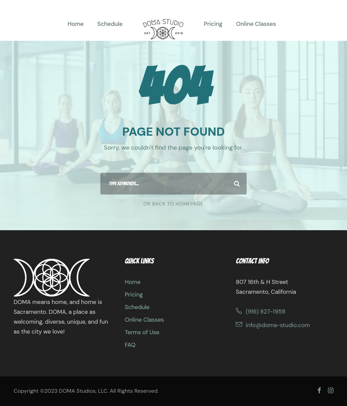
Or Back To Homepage (174, 204)
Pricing (213, 24)
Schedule (109, 24)
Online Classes (256, 24)
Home (76, 24)
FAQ (130, 345)
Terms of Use (142, 332)
